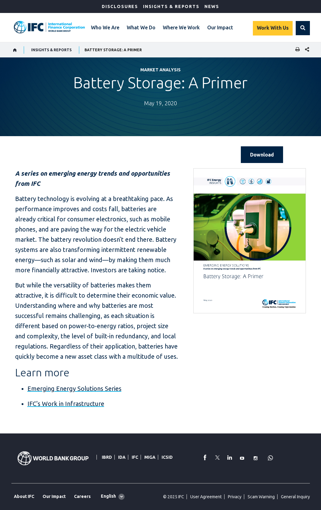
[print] (296, 50)
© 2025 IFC (173, 496)
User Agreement (206, 496)
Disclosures (120, 6)
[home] (15, 50)
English (108, 496)
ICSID (167, 457)
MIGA (149, 457)
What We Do (141, 27)
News (211, 6)
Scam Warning (261, 496)
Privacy (234, 496)
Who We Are (105, 27)
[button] (303, 28)
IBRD (107, 457)
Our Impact (220, 27)
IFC (135, 457)
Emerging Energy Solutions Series (74, 388)
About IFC (24, 496)
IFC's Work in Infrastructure (65, 403)
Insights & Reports (171, 6)
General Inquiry (295, 496)
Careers (82, 496)
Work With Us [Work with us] (273, 28)
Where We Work (181, 27)
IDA (122, 457)
